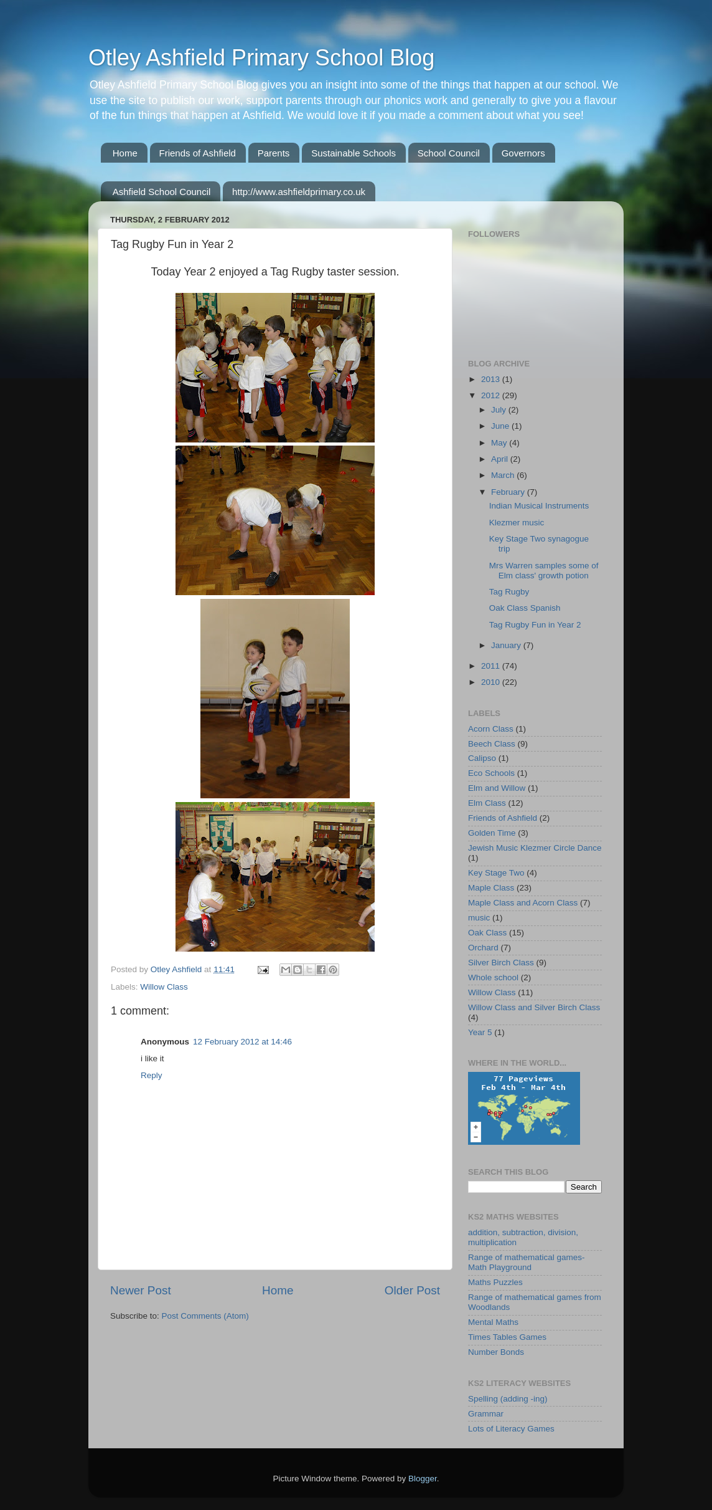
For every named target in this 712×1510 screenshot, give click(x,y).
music (479, 917)
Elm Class (487, 803)
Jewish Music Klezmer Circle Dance (535, 848)
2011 (491, 666)
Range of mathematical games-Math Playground (526, 1262)
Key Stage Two (496, 872)
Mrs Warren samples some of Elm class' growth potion (544, 570)
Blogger (422, 1478)
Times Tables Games (507, 1337)
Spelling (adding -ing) (508, 1398)
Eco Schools (491, 773)
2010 (491, 682)
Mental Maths (493, 1322)
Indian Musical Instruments (539, 505)
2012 (491, 395)
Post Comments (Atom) (205, 1316)
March (504, 475)
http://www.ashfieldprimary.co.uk (298, 191)
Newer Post (140, 1290)
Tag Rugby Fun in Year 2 (535, 624)
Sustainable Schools (353, 153)
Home (125, 153)
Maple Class (491, 887)
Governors (523, 153)
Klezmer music (517, 522)
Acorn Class (490, 728)
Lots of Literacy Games (511, 1428)
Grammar (486, 1413)
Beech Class (491, 743)
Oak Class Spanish (525, 608)
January (507, 645)
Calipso (482, 758)
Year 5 (480, 1032)
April (500, 459)
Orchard (483, 947)
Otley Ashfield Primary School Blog (261, 57)
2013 (491, 379)
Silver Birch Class (501, 962)
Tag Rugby (509, 591)
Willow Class (164, 987)
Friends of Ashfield (197, 153)
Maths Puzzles (495, 1282)
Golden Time (492, 833)
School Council (449, 153)
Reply (151, 1075)
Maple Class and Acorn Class (523, 902)
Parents (274, 153)
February (509, 492)
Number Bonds (496, 1352)
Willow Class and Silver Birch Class (534, 1007)
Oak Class (487, 932)
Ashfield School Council (162, 191)
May (500, 442)
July (499, 409)
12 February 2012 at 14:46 (242, 1041)
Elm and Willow (496, 788)
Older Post (412, 1290)
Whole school (493, 977)
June (501, 426)
